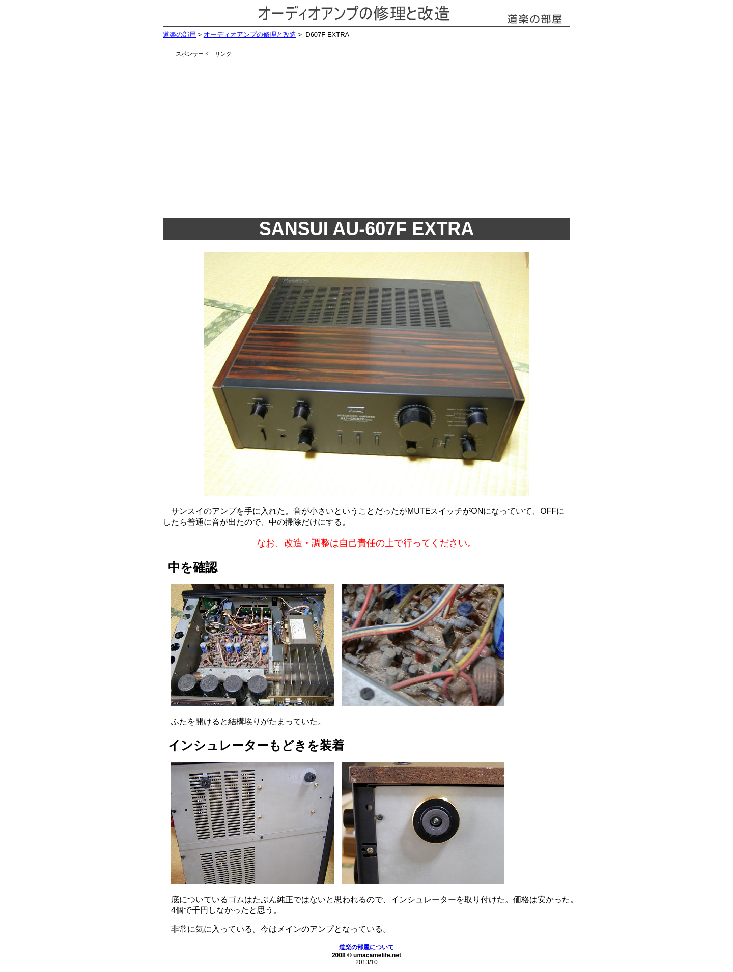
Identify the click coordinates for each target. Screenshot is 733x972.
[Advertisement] (379, 135)
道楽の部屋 (179, 34)
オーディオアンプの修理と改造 (250, 34)
